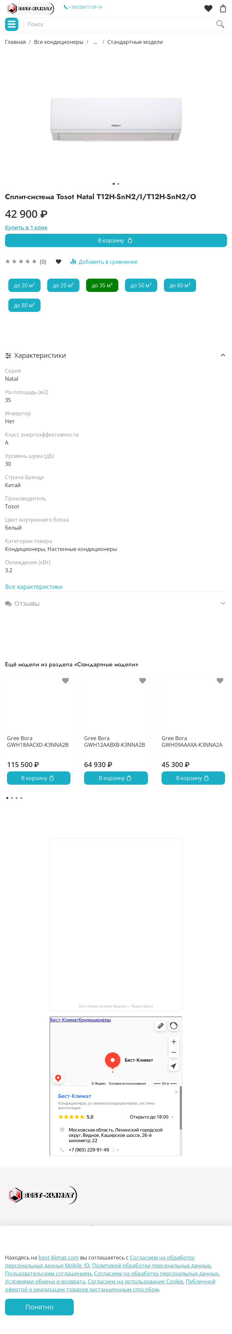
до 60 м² (180, 285)
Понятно (39, 1306)
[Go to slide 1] (114, 184)
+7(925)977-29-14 (83, 7)
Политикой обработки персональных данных (151, 1265)
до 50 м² (141, 285)
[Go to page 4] (21, 798)
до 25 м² (63, 285)
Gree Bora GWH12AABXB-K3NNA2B (114, 741)
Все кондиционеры (58, 42)
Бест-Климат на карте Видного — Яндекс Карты (116, 1006)
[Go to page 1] (7, 798)
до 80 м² (24, 305)
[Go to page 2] (12, 798)
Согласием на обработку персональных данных (156, 1273)
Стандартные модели (135, 42)
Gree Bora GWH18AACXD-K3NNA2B (37, 741)
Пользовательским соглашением (48, 1273)
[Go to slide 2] (118, 184)
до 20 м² (24, 285)
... (95, 42)
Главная (15, 42)
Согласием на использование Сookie (135, 1281)
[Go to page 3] (17, 798)
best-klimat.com (59, 1257)
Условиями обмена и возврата (45, 1281)
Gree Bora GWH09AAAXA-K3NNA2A (192, 741)
